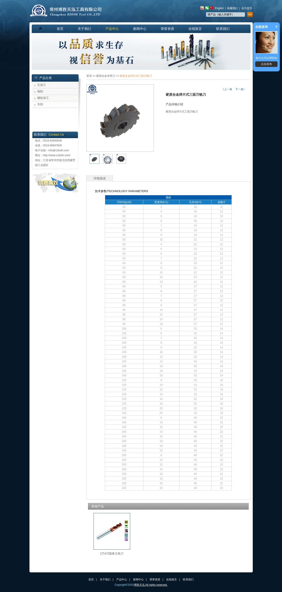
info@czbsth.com (58, 150)
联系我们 (223, 29)
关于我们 (84, 29)
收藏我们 (232, 8)
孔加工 (41, 85)
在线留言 (195, 29)
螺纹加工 (43, 98)
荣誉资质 (167, 29)
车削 (40, 104)
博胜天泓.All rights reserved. (151, 584)
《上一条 (226, 89)
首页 (60, 29)
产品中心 (112, 29)
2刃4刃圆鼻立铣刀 (111, 553)
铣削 (40, 91)
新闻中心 (139, 29)
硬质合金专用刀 (105, 75)
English (219, 8)
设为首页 (246, 8)
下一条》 (240, 89)
